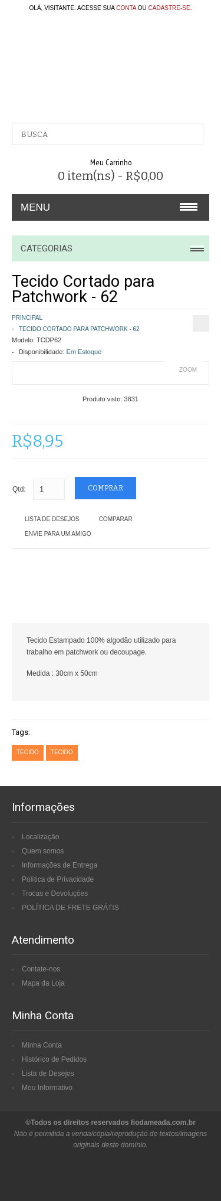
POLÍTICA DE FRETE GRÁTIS (70, 908)
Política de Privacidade (58, 879)
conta (126, 8)
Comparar (116, 519)
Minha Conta (42, 1045)
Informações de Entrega (59, 865)
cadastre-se (169, 8)
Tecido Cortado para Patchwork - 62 (79, 329)
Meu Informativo (47, 1088)
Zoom (188, 369)
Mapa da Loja (43, 983)
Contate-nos (41, 969)
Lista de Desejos (52, 519)
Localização (40, 837)
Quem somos (43, 851)
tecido (28, 752)
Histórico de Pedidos (54, 1059)
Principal (27, 318)
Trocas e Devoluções (55, 893)
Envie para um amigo (58, 534)
